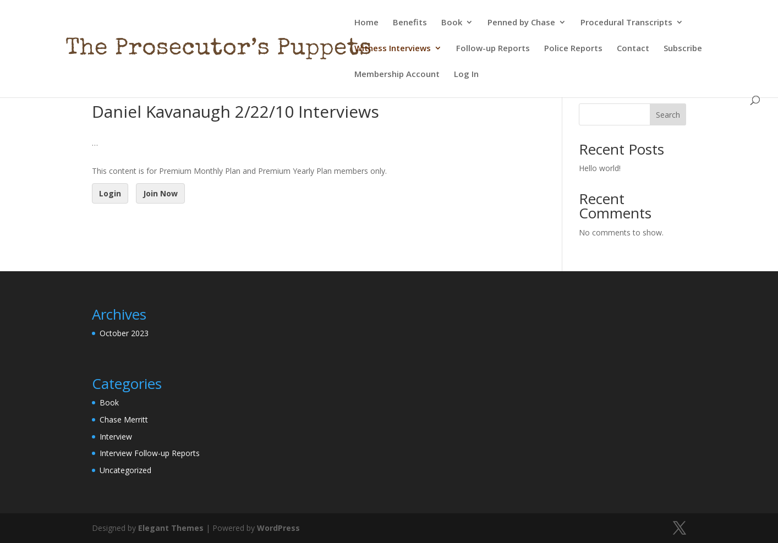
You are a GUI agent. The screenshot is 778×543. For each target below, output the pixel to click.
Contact (633, 48)
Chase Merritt (124, 419)
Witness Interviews (392, 48)
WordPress (278, 528)
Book (451, 23)
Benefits (410, 23)
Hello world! (600, 168)
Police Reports (573, 48)
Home (366, 23)
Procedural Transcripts (626, 23)
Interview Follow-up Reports (150, 453)
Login (110, 193)
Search (668, 114)
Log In (466, 74)
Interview (116, 436)
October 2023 (124, 333)
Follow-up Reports (493, 48)
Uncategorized (125, 470)
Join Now (160, 193)
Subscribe (683, 48)
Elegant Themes (171, 528)
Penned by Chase (521, 23)
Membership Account (397, 74)
